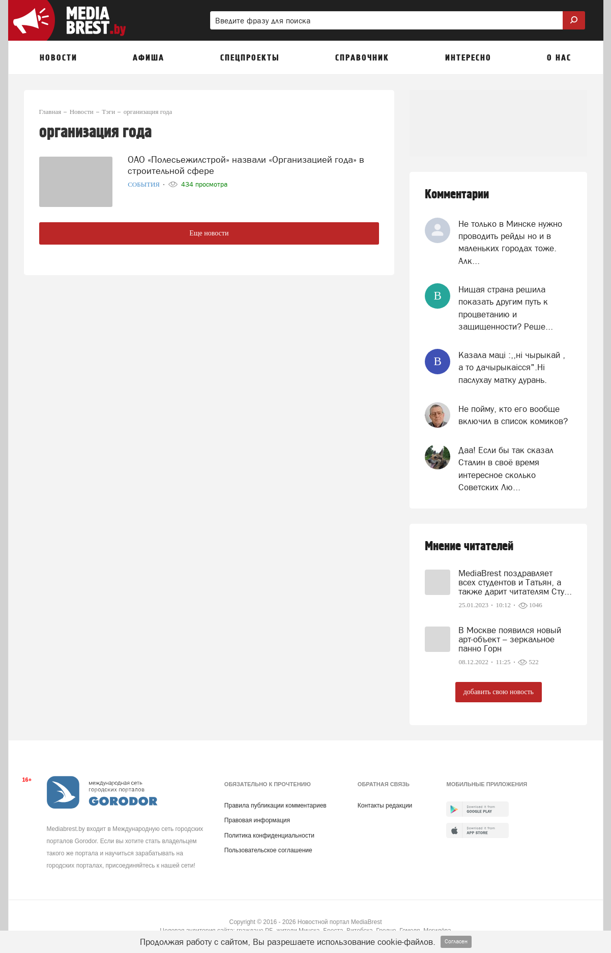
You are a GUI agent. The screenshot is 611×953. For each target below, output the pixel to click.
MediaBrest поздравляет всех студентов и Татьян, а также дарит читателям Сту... (515, 582)
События (144, 184)
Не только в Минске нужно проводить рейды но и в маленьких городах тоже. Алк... (510, 242)
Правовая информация (257, 820)
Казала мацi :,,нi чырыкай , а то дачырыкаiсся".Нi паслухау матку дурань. (511, 367)
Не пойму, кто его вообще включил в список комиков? (513, 415)
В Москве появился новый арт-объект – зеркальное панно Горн (509, 639)
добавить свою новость (498, 692)
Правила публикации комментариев (275, 805)
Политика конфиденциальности (269, 835)
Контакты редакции (385, 805)
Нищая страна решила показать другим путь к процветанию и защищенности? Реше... (505, 308)
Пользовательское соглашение (268, 850)
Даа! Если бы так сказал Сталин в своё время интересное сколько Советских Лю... (506, 468)
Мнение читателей (469, 546)
